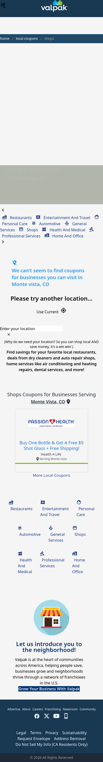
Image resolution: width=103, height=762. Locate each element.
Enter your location (17, 328)
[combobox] (51, 328)
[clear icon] (9, 334)
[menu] (3, 5)
